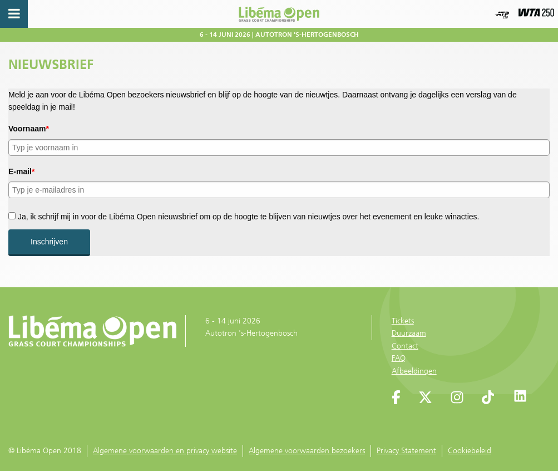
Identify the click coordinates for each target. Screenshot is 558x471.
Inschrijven (49, 241)
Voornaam (28, 128)
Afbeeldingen (414, 371)
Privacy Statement (406, 450)
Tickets (403, 321)
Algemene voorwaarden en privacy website (165, 450)
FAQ (399, 358)
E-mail (21, 171)
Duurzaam (409, 333)
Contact (405, 346)
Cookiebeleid (469, 450)
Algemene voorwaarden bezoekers (307, 450)
